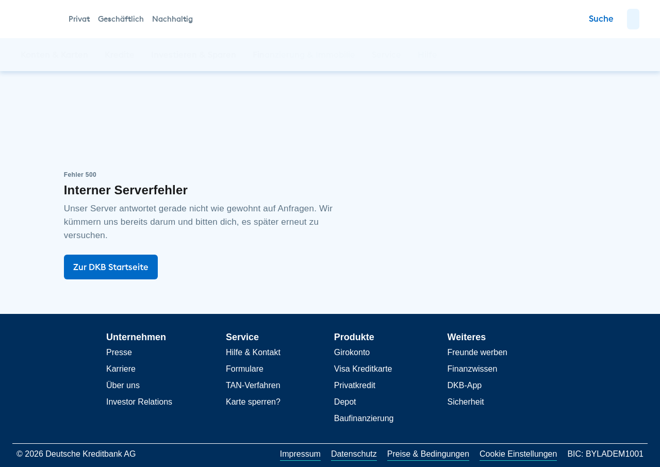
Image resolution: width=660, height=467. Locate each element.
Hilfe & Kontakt (253, 352)
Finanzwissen (472, 368)
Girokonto (352, 352)
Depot (345, 401)
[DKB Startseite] (39, 19)
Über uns (123, 385)
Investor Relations (139, 401)
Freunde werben (477, 352)
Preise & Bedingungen (428, 453)
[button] (633, 19)
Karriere (121, 368)
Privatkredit (354, 385)
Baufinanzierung (364, 418)
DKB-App (464, 385)
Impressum (300, 453)
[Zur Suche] (601, 19)
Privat (79, 19)
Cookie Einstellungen (518, 453)
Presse (119, 352)
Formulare (244, 368)
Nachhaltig (172, 19)
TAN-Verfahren (253, 385)
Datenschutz (354, 453)
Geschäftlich (121, 19)
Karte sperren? (253, 401)
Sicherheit (465, 401)
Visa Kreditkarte (363, 368)
